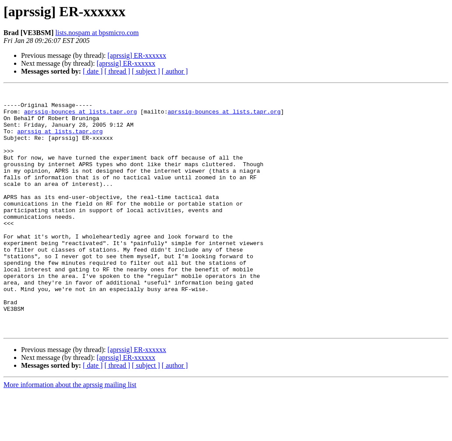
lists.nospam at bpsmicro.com (97, 32)
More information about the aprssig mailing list (70, 433)
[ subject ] (146, 71)
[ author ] (175, 71)
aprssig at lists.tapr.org (60, 140)
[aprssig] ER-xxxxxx (136, 55)
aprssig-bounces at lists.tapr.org (80, 117)
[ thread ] (117, 71)
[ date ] (93, 71)
